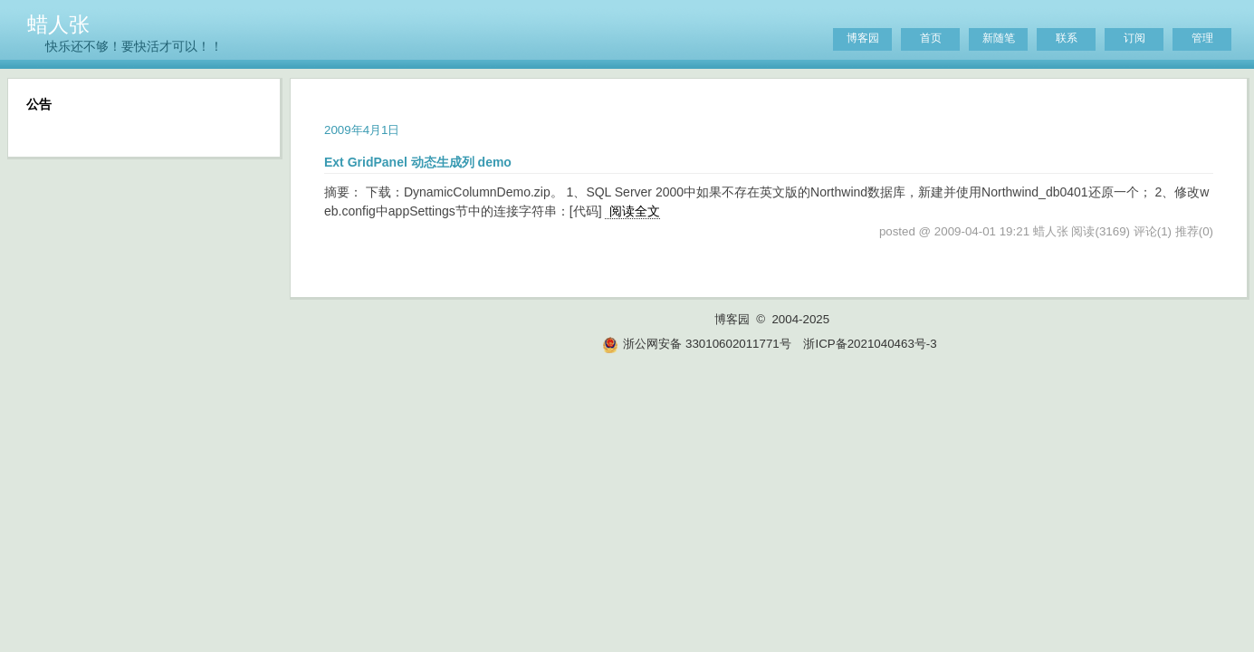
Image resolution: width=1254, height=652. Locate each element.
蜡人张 (58, 24)
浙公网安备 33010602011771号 (696, 343)
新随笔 (998, 38)
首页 (931, 38)
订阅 (1134, 38)
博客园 (863, 38)
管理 (1202, 38)
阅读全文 (634, 211)
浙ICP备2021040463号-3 (869, 343)
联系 (1066, 38)
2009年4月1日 (361, 130)
